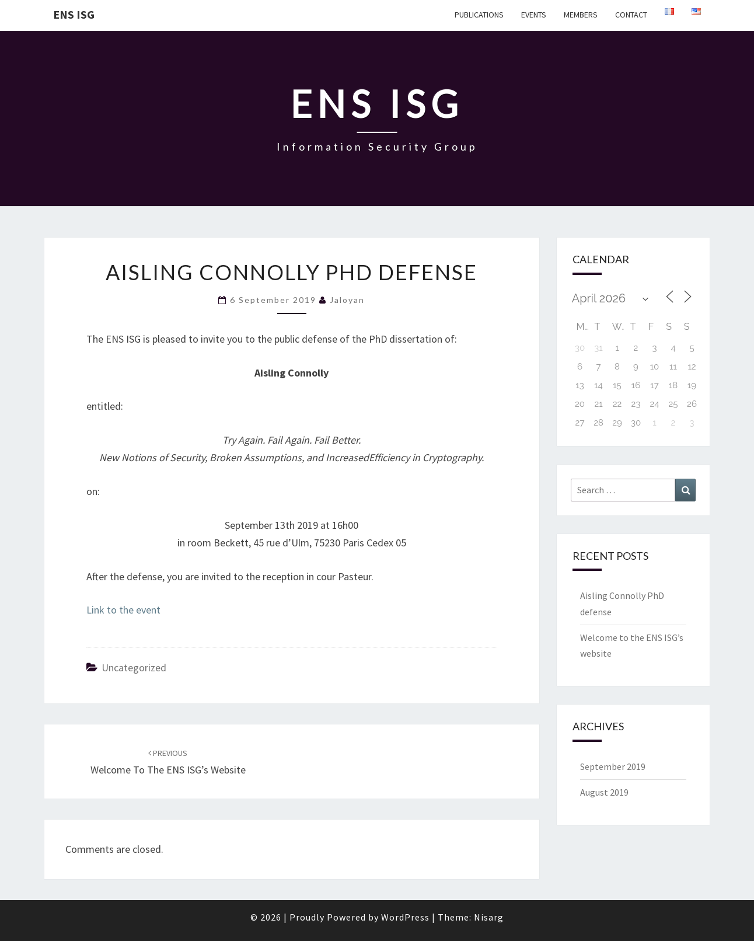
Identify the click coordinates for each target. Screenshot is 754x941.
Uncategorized (134, 667)
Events (533, 14)
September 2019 (612, 766)
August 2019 (604, 792)
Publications (479, 14)
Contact (631, 14)
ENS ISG (74, 14)
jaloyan (347, 300)
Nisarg (489, 917)
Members (581, 14)
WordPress (405, 917)
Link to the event (123, 609)
